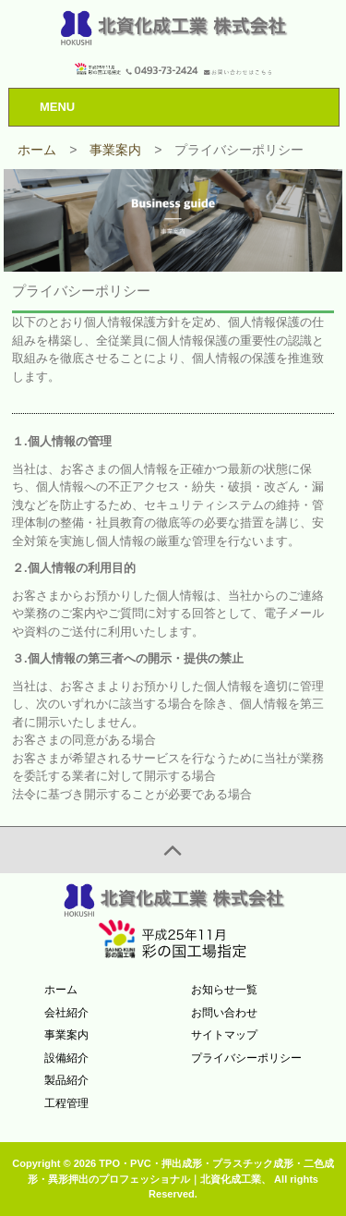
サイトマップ (224, 1034)
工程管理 (66, 1103)
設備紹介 (66, 1058)
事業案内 (66, 1034)
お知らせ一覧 (224, 989)
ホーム (61, 989)
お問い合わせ (224, 1012)
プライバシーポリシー (246, 1058)
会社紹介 (66, 1012)
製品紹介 (66, 1080)
